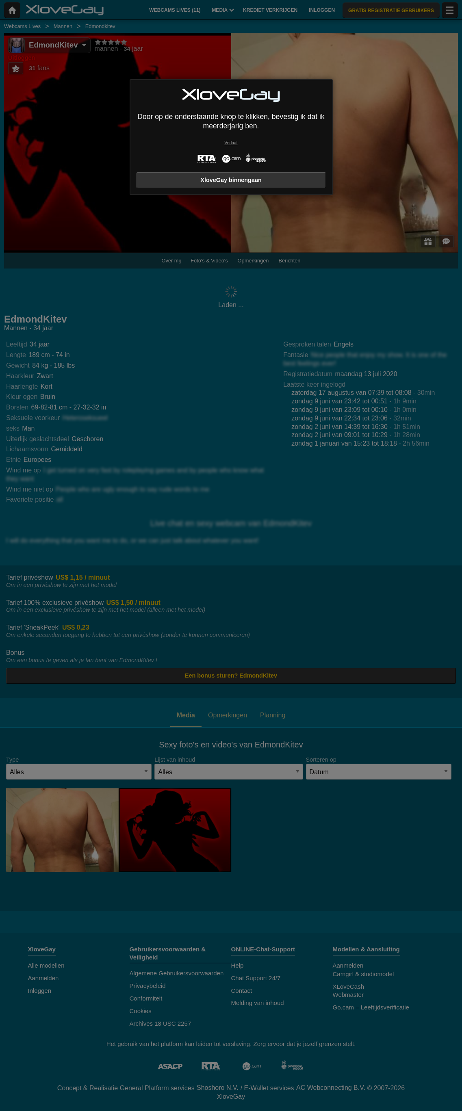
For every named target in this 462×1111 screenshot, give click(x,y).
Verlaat (230, 143)
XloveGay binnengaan (230, 180)
